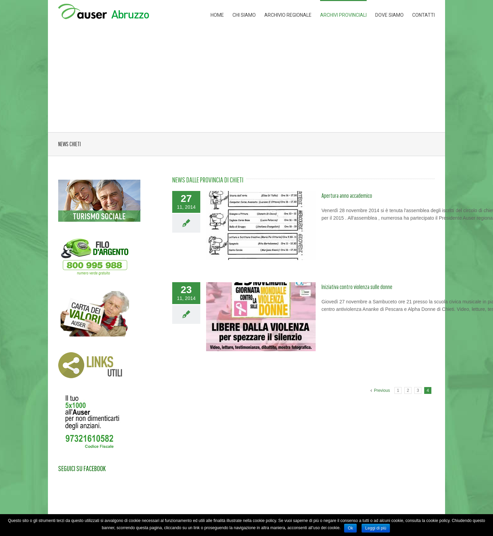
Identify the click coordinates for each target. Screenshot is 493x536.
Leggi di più (375, 528)
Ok (350, 528)
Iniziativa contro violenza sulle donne (356, 286)
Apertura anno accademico (346, 195)
